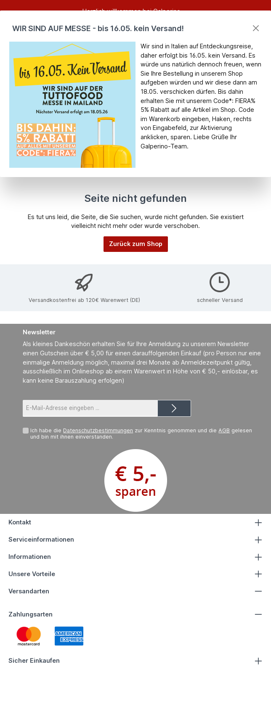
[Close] (256, 28)
